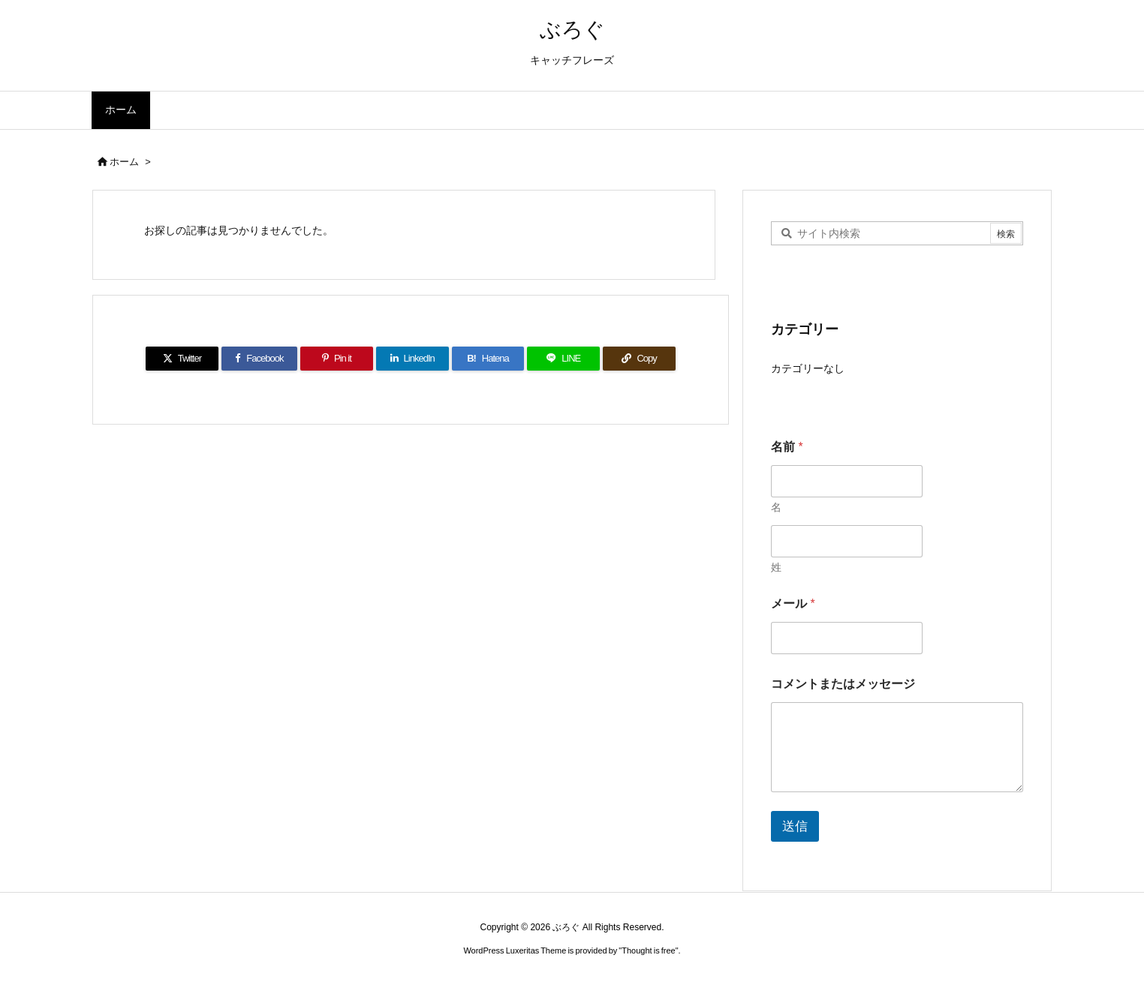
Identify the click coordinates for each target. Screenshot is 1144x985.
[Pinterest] (336, 359)
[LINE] (563, 359)
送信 (795, 826)
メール (793, 603)
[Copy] (639, 359)
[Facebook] (259, 359)
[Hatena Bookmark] (488, 359)
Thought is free (648, 950)
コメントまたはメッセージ (843, 683)
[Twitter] (182, 359)
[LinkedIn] (412, 359)
